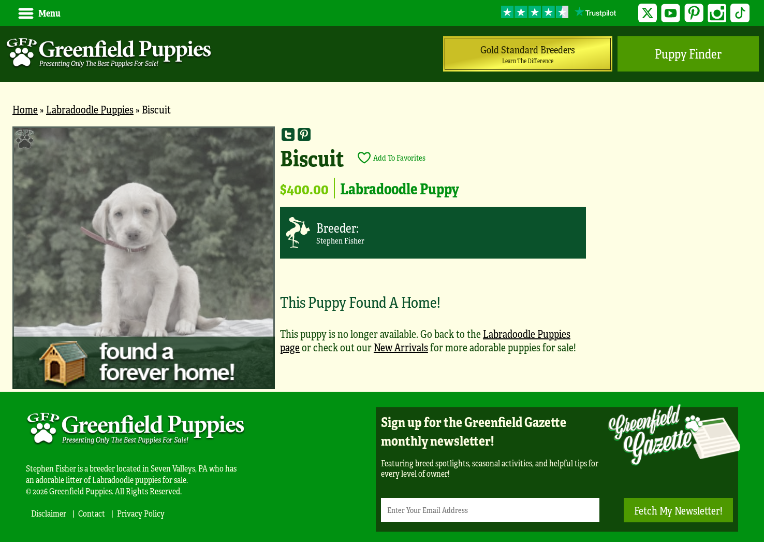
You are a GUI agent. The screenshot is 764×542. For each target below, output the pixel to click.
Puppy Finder (688, 54)
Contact (91, 513)
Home (25, 109)
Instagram (717, 13)
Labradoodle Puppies (90, 109)
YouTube (670, 13)
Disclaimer (48, 513)
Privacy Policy (141, 513)
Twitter (647, 13)
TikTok (740, 13)
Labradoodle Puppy (399, 188)
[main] (382, 259)
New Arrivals (401, 346)
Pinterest (693, 13)
